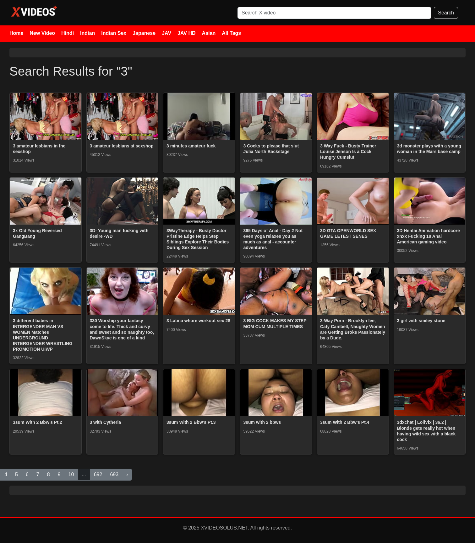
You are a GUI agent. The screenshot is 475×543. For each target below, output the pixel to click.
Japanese (144, 33)
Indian (87, 33)
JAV (166, 33)
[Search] (334, 13)
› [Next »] (127, 474)
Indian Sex (113, 33)
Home (16, 33)
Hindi (67, 33)
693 (114, 474)
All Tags (231, 33)
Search (446, 12)
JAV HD (186, 33)
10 (71, 474)
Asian (209, 33)
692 (98, 474)
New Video (42, 33)
